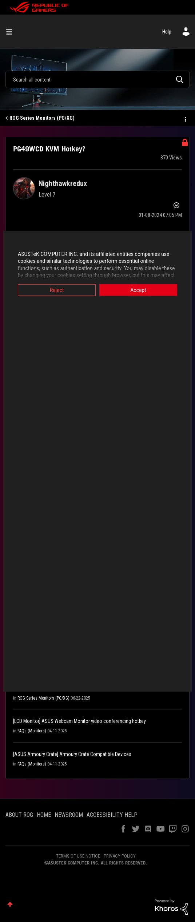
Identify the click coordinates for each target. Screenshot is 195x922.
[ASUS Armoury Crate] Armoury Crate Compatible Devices (72, 754)
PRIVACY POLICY (120, 856)
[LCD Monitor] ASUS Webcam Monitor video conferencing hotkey (79, 721)
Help (166, 32)
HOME (44, 814)
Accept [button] (140, 290)
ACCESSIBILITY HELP (112, 814)
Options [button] (185, 118)
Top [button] (10, 904)
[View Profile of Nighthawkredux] (63, 183)
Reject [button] (55, 290)
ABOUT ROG (19, 814)
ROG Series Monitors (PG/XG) (42, 118)
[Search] (97, 79)
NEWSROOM (69, 814)
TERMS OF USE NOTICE (78, 856)
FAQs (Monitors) (31, 730)
